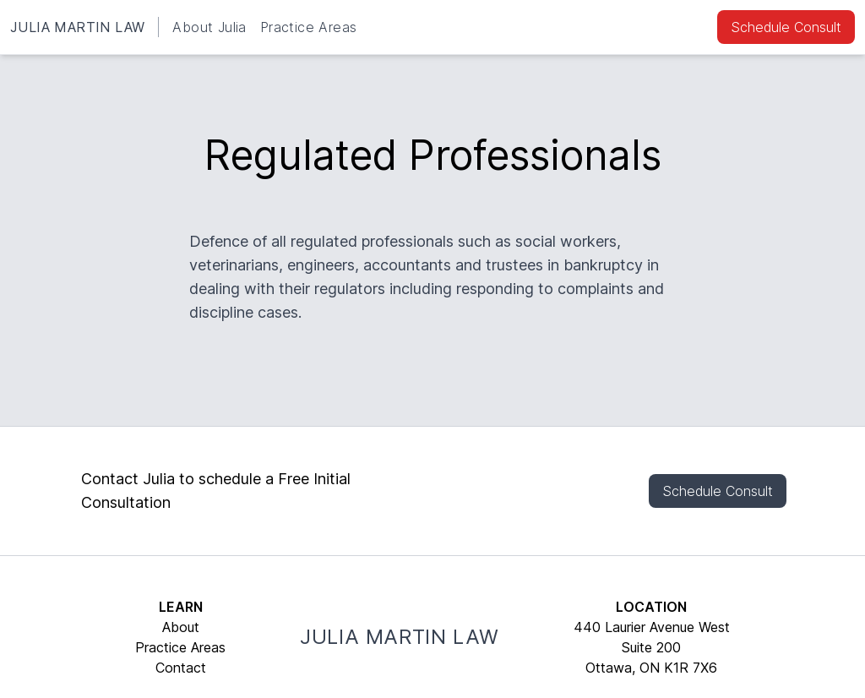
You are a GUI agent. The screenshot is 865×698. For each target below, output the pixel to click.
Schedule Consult (786, 27)
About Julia (209, 27)
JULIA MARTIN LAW (77, 27)
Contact (180, 667)
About (180, 627)
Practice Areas (308, 27)
